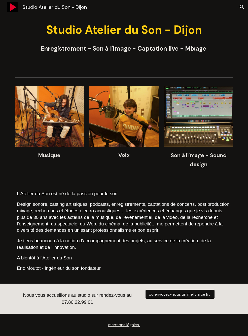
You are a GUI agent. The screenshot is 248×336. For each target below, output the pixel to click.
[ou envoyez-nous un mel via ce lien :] (180, 294)
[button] (242, 7)
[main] (124, 37)
